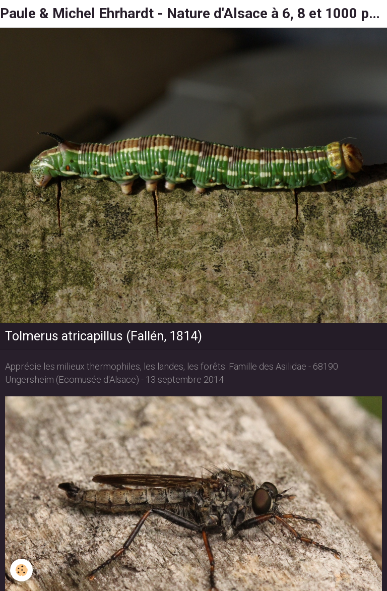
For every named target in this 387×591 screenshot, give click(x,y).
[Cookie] (21, 570)
